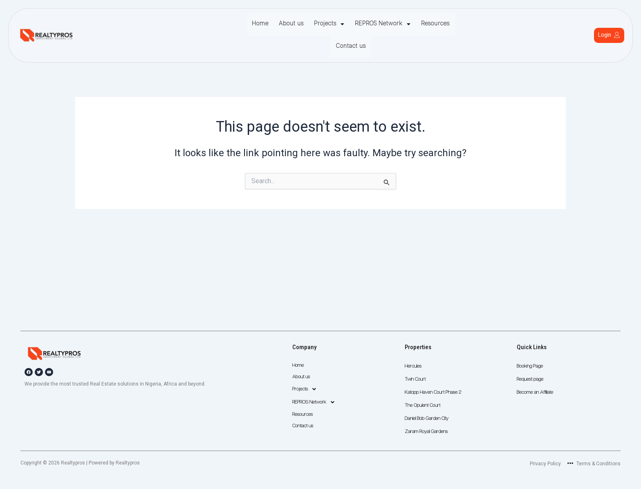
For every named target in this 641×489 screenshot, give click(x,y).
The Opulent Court (422, 405)
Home (245, 24)
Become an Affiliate (535, 392)
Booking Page (530, 366)
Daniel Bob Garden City (426, 418)
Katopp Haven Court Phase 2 (433, 392)
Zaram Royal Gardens (426, 431)
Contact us (450, 24)
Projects (310, 24)
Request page (530, 379)
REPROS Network (362, 24)
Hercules (413, 366)
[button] (310, 24)
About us (274, 24)
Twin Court (415, 379)
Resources (412, 24)
